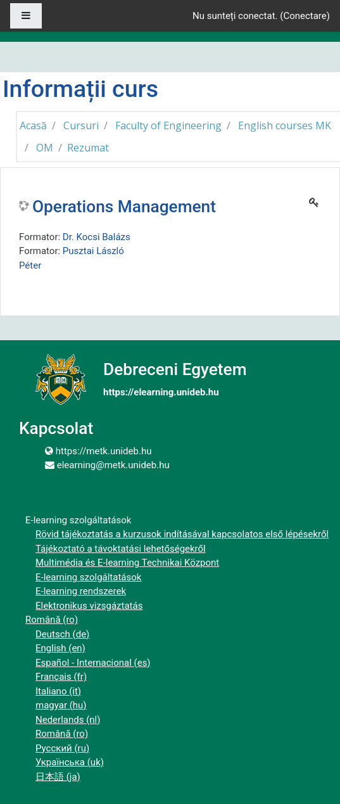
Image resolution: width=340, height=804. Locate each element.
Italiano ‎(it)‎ (58, 691)
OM (44, 148)
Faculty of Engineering (168, 125)
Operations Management (124, 206)
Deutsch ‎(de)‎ (62, 634)
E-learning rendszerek (80, 591)
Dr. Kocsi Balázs (96, 237)
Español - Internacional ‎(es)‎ (93, 662)
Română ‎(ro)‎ (51, 619)
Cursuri (81, 125)
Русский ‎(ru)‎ (62, 748)
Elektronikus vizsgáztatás (88, 605)
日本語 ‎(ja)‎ (57, 776)
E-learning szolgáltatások (88, 577)
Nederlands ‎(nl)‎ (67, 719)
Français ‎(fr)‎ (61, 676)
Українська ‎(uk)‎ (69, 762)
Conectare (304, 16)
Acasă (33, 125)
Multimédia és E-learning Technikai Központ (127, 562)
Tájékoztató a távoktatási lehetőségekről (120, 548)
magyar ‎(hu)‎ (61, 705)
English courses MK (284, 125)
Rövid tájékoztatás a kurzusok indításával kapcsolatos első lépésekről (182, 534)
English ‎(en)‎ (60, 648)
